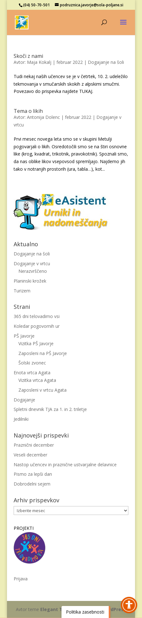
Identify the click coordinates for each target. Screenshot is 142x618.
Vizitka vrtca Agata (37, 380)
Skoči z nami (28, 55)
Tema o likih (28, 110)
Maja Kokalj (39, 62)
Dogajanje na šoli (106, 62)
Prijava (21, 579)
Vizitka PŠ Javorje (36, 343)
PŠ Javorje (24, 336)
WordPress (113, 609)
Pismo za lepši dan (33, 474)
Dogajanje (24, 400)
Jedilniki (21, 419)
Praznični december (34, 445)
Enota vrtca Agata (32, 373)
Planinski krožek (30, 281)
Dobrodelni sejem (32, 484)
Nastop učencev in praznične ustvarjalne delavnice (65, 465)
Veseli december (30, 455)
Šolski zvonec (32, 363)
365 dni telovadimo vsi (37, 316)
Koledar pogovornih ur (37, 326)
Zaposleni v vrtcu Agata (42, 390)
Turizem (22, 291)
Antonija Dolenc (43, 117)
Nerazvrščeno (32, 271)
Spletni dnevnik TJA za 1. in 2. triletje (50, 409)
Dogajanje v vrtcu (32, 263)
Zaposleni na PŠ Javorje (42, 353)
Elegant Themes (59, 609)
